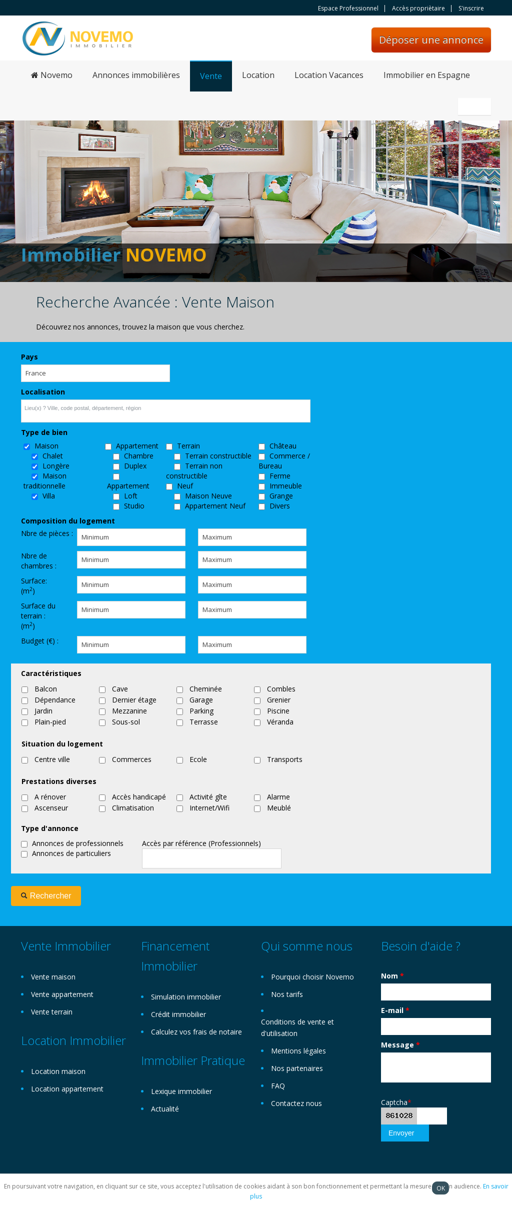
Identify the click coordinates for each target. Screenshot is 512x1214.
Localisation (43, 391)
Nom (392, 975)
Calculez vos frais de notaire (196, 1031)
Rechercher (45, 896)
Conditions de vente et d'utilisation (297, 1027)
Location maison (58, 1071)
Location (258, 75)
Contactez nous (296, 1103)
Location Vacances (329, 75)
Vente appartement (62, 994)
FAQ (278, 1085)
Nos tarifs (287, 994)
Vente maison (53, 977)
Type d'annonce (49, 828)
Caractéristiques (51, 673)
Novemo (51, 75)
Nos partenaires (297, 1068)
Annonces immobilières (136, 75)
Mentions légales (298, 1051)
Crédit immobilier (178, 1014)
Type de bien (44, 432)
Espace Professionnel (348, 8)
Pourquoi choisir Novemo (312, 977)
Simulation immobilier (186, 997)
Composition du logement (68, 521)
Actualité (165, 1109)
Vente (211, 76)
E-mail (395, 1010)
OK (440, 1188)
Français (476, 106)
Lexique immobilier (181, 1091)
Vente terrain (51, 1011)
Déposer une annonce (431, 39)
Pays (29, 357)
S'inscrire (471, 8)
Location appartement (67, 1089)
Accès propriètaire (418, 8)
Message (400, 1045)
